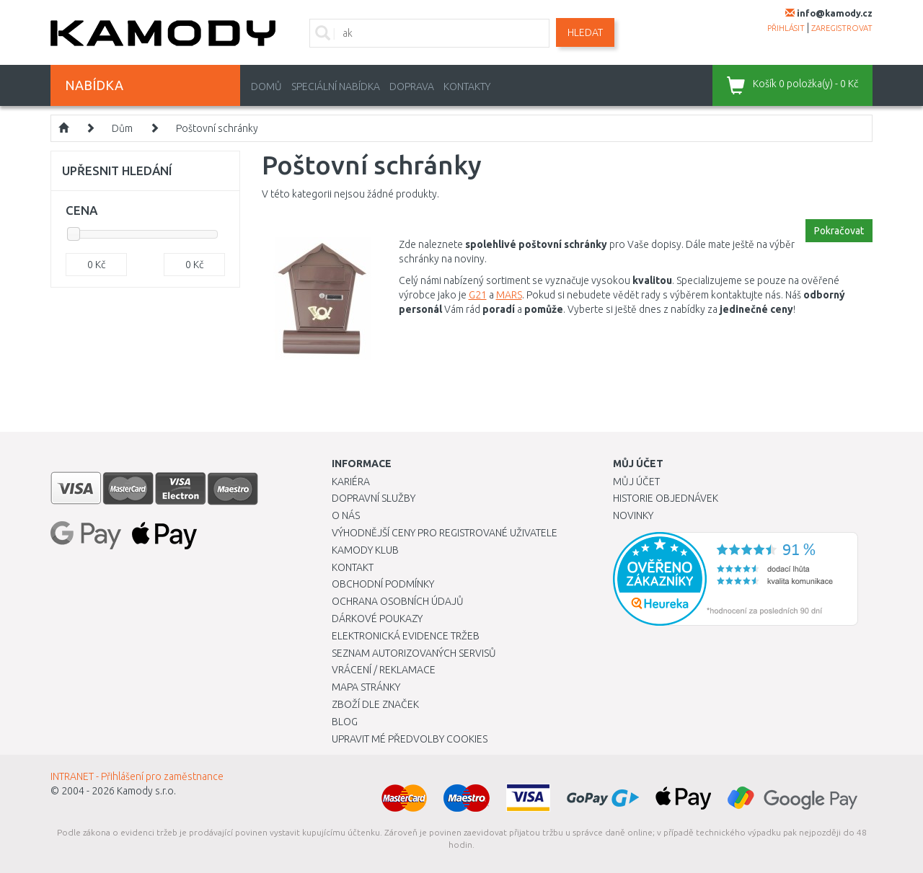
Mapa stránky (366, 687)
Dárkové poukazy (377, 618)
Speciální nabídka (335, 86)
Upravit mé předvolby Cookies (409, 739)
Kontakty (466, 86)
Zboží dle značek (375, 704)
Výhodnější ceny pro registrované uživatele (444, 533)
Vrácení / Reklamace (384, 669)
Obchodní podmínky (383, 584)
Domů (266, 86)
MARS (509, 295)
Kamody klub (365, 550)
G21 (478, 295)
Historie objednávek (665, 498)
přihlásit (786, 28)
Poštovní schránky (217, 128)
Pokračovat (839, 230)
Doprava (411, 86)
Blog (345, 721)
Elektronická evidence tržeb (406, 636)
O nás (346, 515)
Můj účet (636, 481)
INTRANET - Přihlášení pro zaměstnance (137, 776)
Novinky (633, 515)
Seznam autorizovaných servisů (414, 653)
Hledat (585, 32)
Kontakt (353, 567)
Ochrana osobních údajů (398, 601)
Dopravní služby (373, 498)
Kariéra (351, 481)
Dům (122, 128)
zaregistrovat (842, 28)
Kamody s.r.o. (146, 791)
